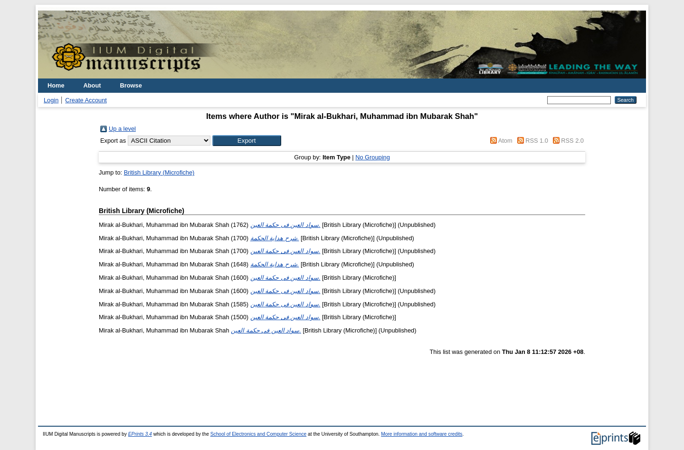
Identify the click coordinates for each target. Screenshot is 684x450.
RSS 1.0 (536, 140)
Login (51, 100)
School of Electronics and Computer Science (258, 434)
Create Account (86, 100)
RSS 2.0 (572, 140)
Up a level (122, 128)
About (92, 85)
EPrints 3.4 (140, 434)
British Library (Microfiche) (159, 172)
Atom (505, 140)
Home (56, 85)
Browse (131, 85)
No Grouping (372, 157)
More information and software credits (421, 434)
